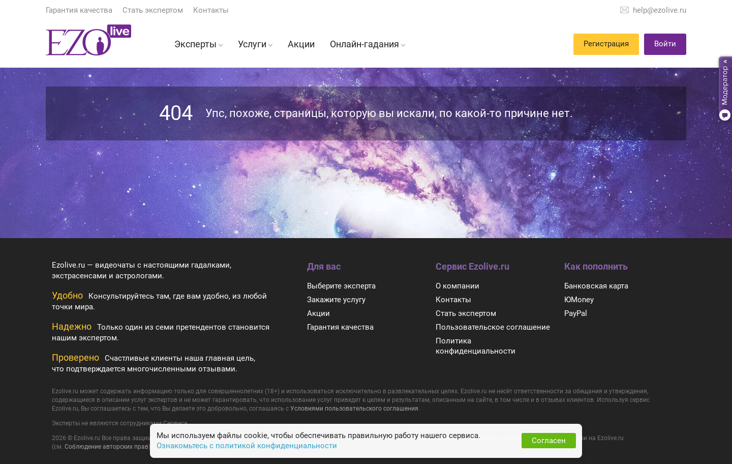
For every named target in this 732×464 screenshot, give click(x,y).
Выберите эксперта (341, 286)
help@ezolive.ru (659, 10)
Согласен (549, 440)
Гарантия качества (79, 10)
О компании (457, 286)
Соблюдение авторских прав (106, 446)
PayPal (575, 313)
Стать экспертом (153, 10)
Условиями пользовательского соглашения (354, 408)
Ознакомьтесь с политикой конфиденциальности (247, 445)
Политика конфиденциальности (475, 346)
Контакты (211, 10)
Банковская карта (596, 286)
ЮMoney (579, 299)
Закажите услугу (336, 299)
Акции (318, 313)
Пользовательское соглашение (493, 327)
